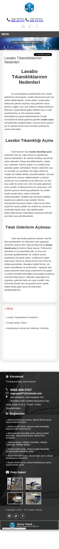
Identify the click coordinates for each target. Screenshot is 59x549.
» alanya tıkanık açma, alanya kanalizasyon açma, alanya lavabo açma (28, 463)
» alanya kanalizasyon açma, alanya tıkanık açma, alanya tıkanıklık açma (28, 421)
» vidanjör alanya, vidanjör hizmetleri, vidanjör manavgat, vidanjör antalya (26, 443)
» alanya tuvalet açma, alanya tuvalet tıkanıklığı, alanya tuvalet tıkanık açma (27, 427)
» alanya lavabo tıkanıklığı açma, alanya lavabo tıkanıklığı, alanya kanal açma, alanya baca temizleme (27, 435)
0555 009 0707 (18, 21)
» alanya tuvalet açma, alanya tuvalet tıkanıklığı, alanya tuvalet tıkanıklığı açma (27, 450)
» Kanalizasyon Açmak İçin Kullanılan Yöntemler (27, 328)
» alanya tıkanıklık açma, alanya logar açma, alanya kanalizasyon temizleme (29, 457)
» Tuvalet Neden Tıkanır (16, 323)
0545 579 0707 (36, 21)
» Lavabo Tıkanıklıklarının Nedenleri (21, 317)
